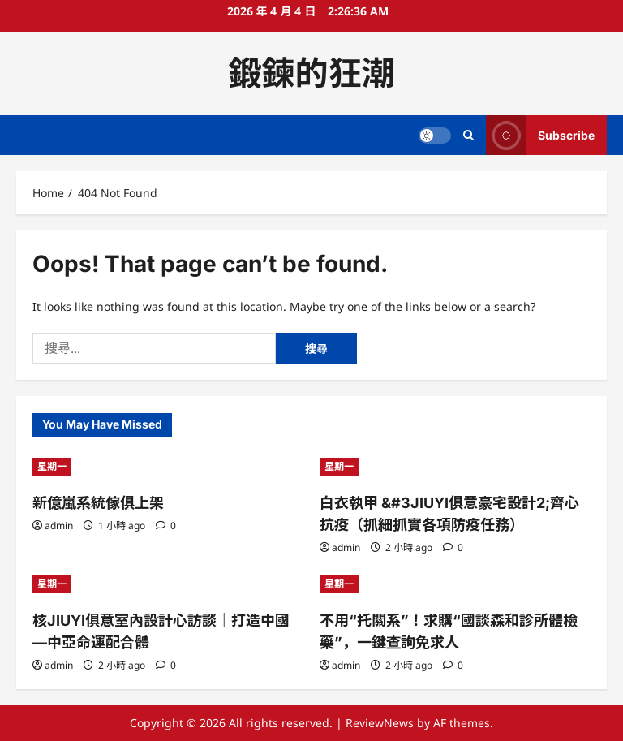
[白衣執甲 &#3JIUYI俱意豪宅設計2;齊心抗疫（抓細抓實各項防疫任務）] (455, 467)
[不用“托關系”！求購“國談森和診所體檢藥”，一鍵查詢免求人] (455, 584)
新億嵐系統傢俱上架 (98, 502)
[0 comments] (166, 525)
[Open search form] (468, 135)
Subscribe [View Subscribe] (540, 135)
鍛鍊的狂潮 (312, 73)
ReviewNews (380, 722)
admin (59, 525)
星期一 (52, 466)
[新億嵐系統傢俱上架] (167, 467)
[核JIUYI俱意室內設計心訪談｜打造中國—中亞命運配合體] (167, 584)
